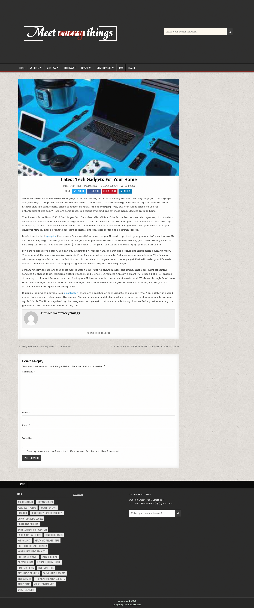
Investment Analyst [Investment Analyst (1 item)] (28, 557)
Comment (28, 372)
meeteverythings (73, 186)
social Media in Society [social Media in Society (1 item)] (54, 573)
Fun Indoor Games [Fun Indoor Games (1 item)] (54, 535)
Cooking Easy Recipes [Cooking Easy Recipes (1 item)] (28, 524)
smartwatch (71, 293)
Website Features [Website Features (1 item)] (26, 589)
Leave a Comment (110, 186)
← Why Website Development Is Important (45, 346)
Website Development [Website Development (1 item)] (44, 584)
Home (21, 67)
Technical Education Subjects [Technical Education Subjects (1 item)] (50, 578)
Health (131, 67)
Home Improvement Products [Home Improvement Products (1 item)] (32, 551)
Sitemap (78, 494)
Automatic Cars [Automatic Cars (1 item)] (45, 502)
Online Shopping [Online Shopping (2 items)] (50, 557)
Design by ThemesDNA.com (127, 604)
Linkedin (125, 190)
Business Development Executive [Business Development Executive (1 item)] (47, 513)
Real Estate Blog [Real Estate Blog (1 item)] (26, 568)
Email (26, 425)
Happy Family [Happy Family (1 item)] (24, 540)
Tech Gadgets (103, 332)
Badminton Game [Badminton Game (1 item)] (48, 507)
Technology (70, 67)
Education (86, 67)
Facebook (93, 190)
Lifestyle (51, 67)
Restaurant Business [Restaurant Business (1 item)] (28, 573)
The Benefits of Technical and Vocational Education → (145, 346)
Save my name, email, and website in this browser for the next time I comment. (73, 451)
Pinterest (109, 190)
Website (27, 438)
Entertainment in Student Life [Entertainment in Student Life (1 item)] (32, 529)
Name (26, 412)
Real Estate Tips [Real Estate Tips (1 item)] (46, 568)
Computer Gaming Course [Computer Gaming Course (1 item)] (30, 518)
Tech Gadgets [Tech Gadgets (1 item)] (24, 578)
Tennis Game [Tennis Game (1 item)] (24, 584)
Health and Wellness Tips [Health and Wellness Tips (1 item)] (47, 540)
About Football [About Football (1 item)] (25, 502)
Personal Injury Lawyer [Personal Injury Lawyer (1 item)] (49, 562)
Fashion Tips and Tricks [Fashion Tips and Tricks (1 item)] (29, 535)
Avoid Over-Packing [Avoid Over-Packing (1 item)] (27, 507)
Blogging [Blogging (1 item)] (22, 513)
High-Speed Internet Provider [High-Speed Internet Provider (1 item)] (32, 546)
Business (34, 67)
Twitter (79, 190)
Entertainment (104, 67)
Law (121, 67)
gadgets (51, 236)
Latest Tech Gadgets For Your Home (99, 179)
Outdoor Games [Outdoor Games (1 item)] (25, 562)
